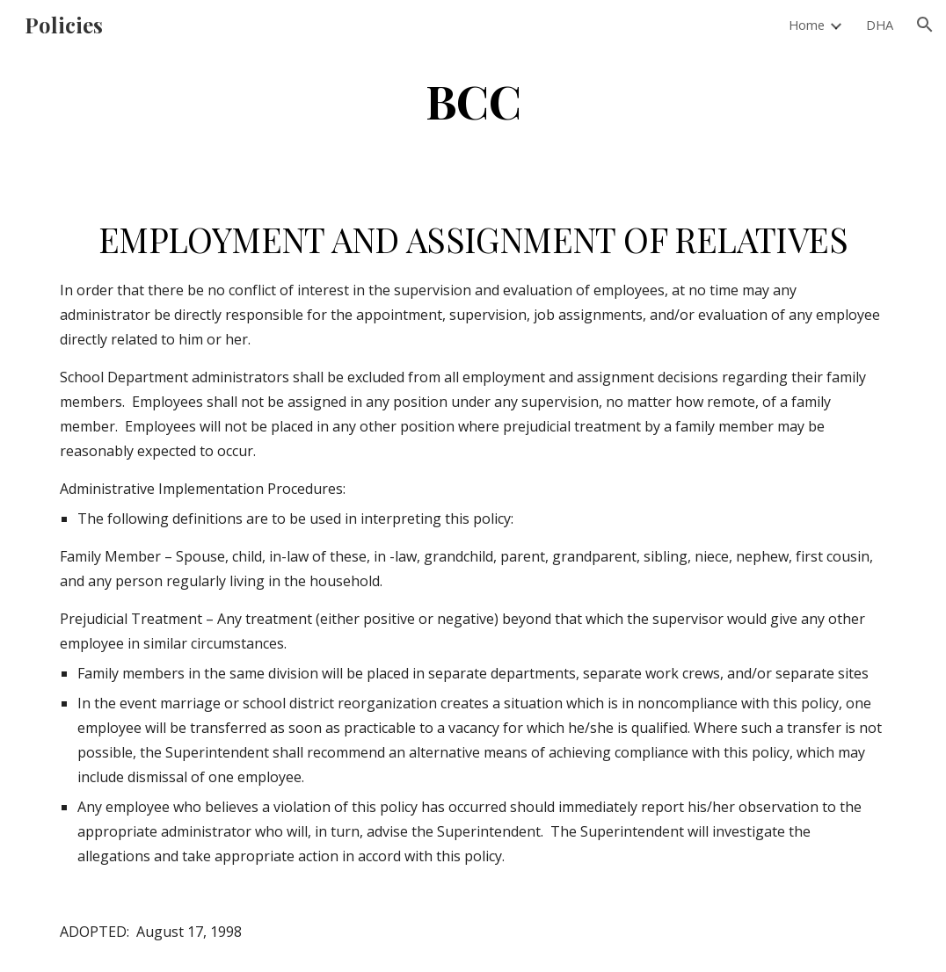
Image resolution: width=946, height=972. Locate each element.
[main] (473, 100)
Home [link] (807, 24)
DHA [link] (879, 24)
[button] (925, 25)
